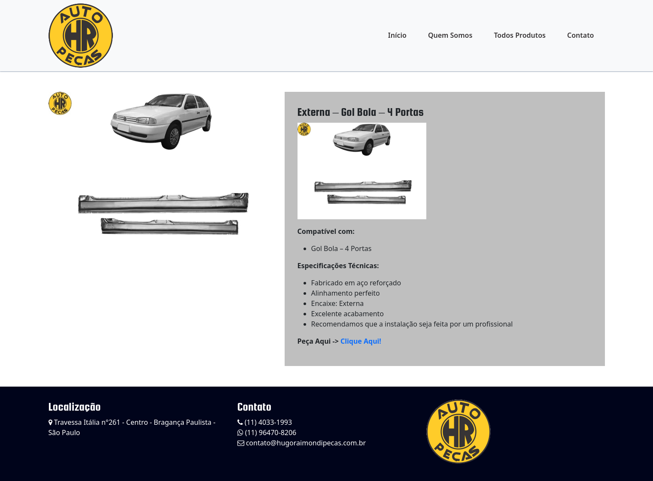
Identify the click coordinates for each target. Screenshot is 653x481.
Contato (580, 35)
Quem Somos (450, 35)
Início (397, 35)
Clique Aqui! (360, 341)
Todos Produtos (520, 35)
